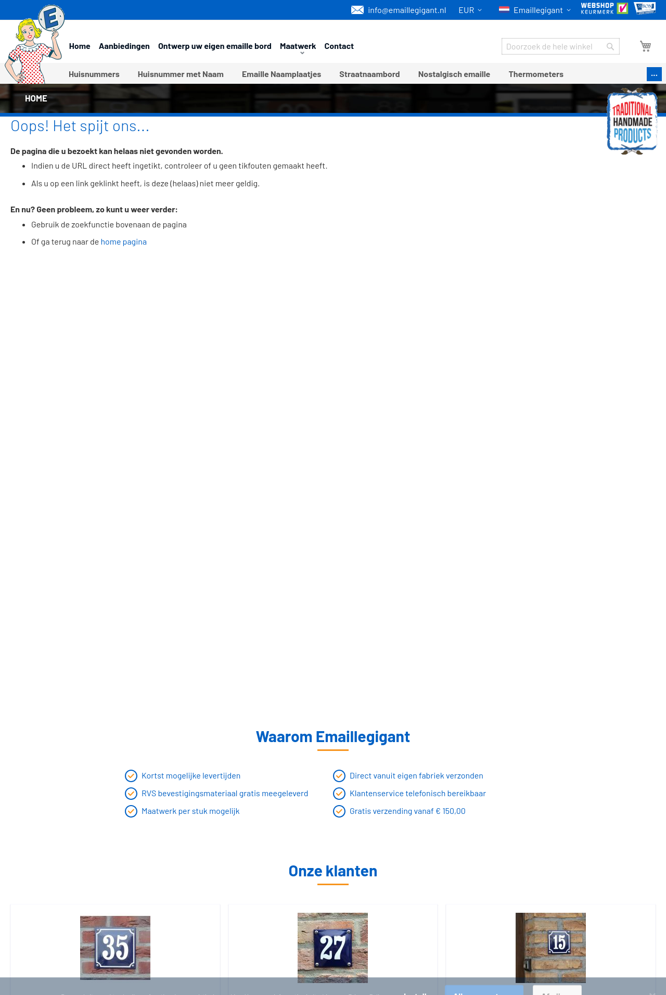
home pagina (124, 241)
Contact (339, 45)
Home (80, 45)
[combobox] (561, 46)
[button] (471, 10)
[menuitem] (94, 74)
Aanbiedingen (124, 45)
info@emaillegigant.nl (398, 10)
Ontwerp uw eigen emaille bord (215, 45)
